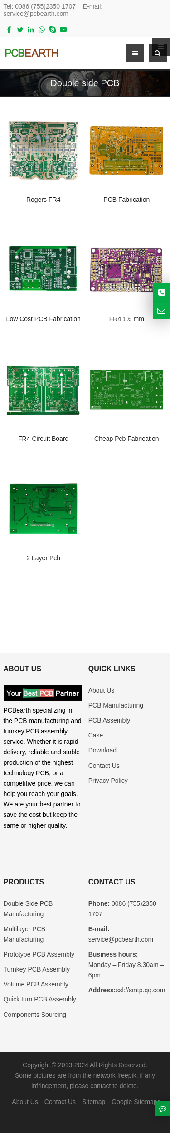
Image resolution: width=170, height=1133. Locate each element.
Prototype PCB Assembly (39, 954)
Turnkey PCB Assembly (37, 969)
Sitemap (93, 1101)
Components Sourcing (35, 1014)
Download (102, 750)
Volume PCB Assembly (36, 984)
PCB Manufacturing (115, 705)
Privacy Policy (108, 780)
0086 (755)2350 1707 (45, 6)
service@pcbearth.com (36, 13)
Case (95, 735)
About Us (101, 690)
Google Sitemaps (136, 1101)
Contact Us (104, 765)
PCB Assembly (109, 720)
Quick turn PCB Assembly (40, 999)
